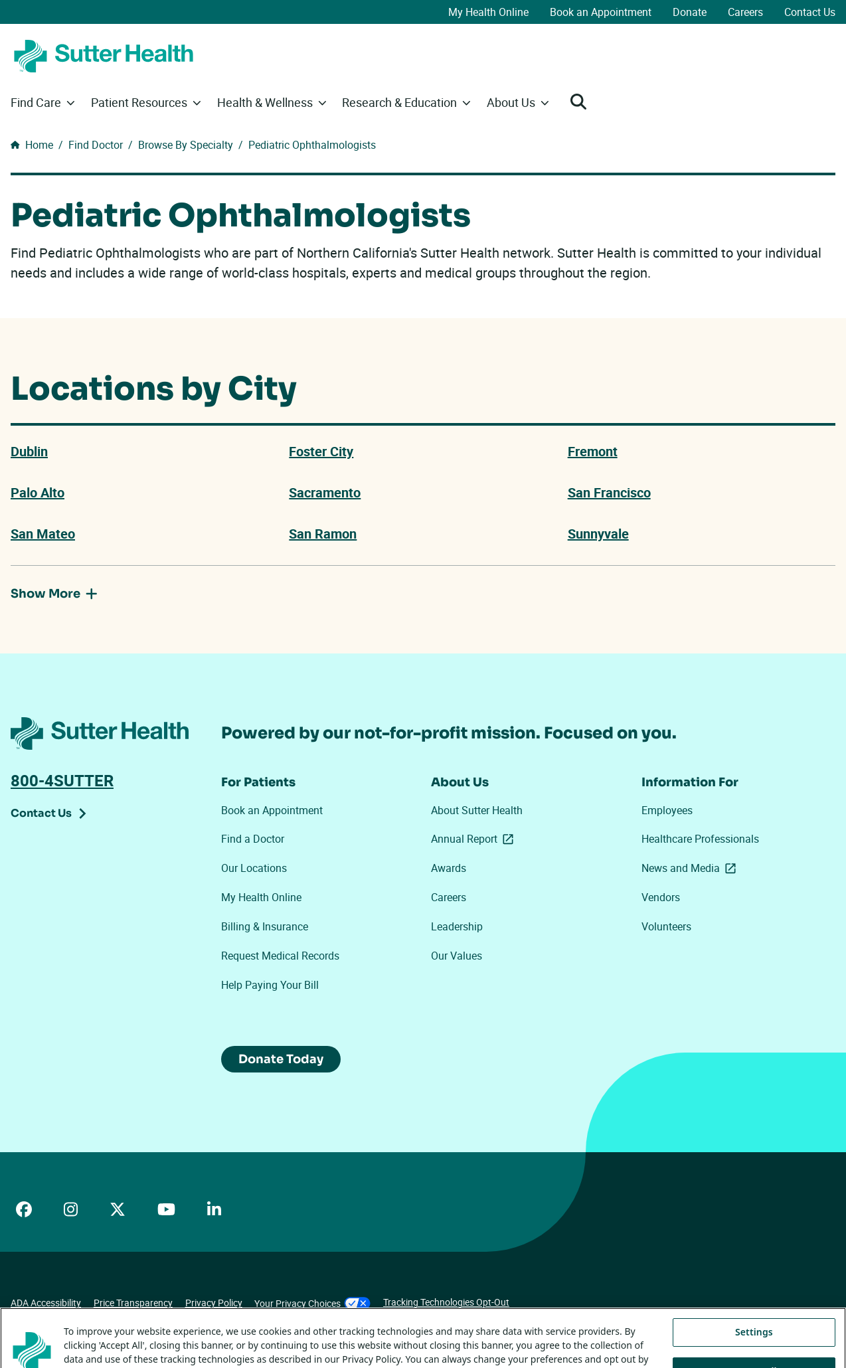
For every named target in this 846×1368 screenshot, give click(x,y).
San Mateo (43, 534)
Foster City (321, 452)
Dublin (29, 452)
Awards (448, 868)
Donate (690, 12)
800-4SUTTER (62, 780)
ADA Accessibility (46, 1302)
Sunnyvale (598, 534)
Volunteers (666, 926)
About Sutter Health (477, 810)
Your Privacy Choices (312, 1303)
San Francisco (609, 493)
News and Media (691, 868)
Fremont (593, 452)
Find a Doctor (252, 838)
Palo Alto (37, 493)
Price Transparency (133, 1302)
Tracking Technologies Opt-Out (446, 1302)
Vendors (660, 897)
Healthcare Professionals (700, 838)
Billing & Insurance (264, 926)
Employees (667, 810)
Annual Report (475, 838)
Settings (754, 1349)
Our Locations (254, 868)
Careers (745, 12)
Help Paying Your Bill (270, 985)
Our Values (456, 955)
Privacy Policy (213, 1302)
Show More (54, 594)
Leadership (457, 926)
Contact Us (809, 12)
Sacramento (325, 493)
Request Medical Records (280, 955)
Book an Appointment (600, 12)
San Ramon (323, 534)
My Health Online (488, 12)
